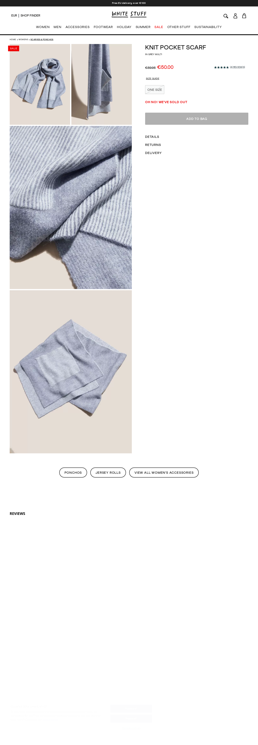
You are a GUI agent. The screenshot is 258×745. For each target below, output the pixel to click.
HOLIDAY (124, 27)
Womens (23, 40)
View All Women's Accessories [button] (164, 472)
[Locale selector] (14, 16)
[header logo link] (129, 14)
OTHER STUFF (179, 27)
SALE (158, 27)
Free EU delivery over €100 (129, 3)
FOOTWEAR (103, 27)
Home (13, 40)
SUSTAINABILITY (208, 27)
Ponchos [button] (73, 472)
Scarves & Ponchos (41, 40)
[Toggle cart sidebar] (244, 15)
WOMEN (43, 27)
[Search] (226, 16)
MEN (57, 27)
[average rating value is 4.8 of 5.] (222, 67)
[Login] (235, 15)
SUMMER (143, 27)
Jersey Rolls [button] (108, 472)
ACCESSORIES (77, 27)
